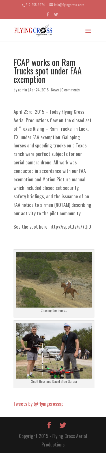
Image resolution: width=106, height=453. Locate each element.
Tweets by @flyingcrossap (39, 403)
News (55, 90)
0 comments (70, 90)
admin (22, 90)
